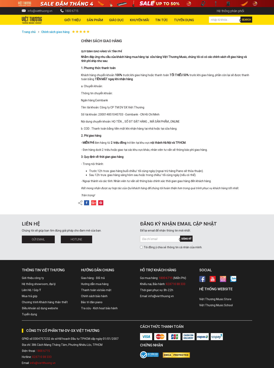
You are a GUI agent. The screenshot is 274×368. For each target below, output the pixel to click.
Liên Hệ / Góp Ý (31, 290)
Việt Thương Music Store (215, 299)
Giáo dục (116, 20)
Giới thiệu (72, 20)
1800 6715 (71, 11)
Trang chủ (29, 32)
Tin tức (161, 20)
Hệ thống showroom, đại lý (39, 284)
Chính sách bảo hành (94, 296)
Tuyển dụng (29, 314)
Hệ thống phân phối (230, 11)
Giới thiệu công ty (33, 278)
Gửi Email (38, 239)
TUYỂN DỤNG (184, 20)
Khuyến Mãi (139, 20)
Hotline (76, 239)
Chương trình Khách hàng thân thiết (45, 302)
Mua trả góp (29, 296)
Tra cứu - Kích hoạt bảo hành (99, 308)
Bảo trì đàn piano (91, 302)
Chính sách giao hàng (55, 32)
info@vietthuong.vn (40, 11)
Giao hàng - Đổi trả (93, 278)
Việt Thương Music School (216, 305)
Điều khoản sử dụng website (40, 308)
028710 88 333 (175, 284)
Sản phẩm (95, 20)
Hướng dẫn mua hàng (95, 284)
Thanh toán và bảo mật (96, 290)
